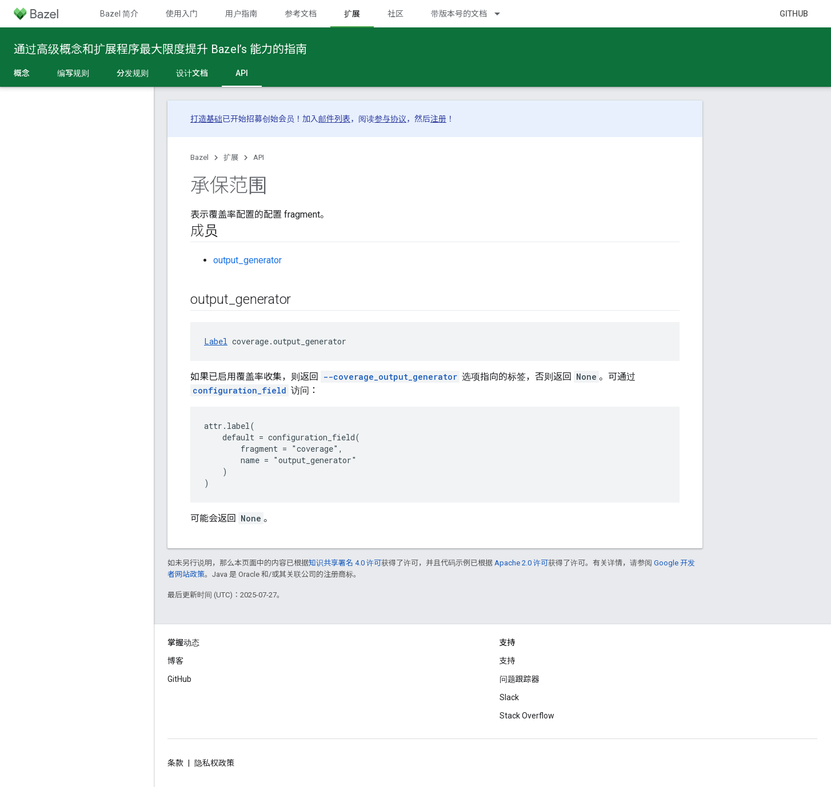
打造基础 (206, 118)
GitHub (794, 13)
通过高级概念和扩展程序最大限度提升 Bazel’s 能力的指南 (160, 49)
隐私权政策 (214, 763)
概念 (22, 73)
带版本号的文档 (459, 13)
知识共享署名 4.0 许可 (345, 563)
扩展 (230, 157)
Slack (509, 697)
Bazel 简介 (119, 13)
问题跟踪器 (520, 679)
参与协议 (390, 118)
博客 (175, 660)
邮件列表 (334, 118)
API (258, 157)
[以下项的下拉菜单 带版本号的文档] (502, 13)
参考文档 (301, 13)
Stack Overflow (527, 715)
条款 (175, 763)
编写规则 (73, 73)
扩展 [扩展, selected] (352, 13)
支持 (508, 660)
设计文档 (192, 73)
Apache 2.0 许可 (521, 563)
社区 (395, 13)
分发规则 (133, 73)
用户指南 (241, 13)
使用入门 (182, 13)
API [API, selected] (241, 73)
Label (215, 341)
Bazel (199, 157)
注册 (438, 118)
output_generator (247, 260)
